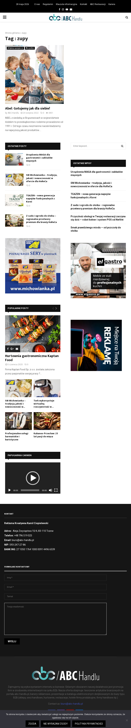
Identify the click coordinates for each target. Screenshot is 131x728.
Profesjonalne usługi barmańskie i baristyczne (16, 436)
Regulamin (48, 4)
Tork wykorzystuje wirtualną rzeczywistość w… (44, 404)
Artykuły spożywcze (15, 48)
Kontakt (83, 4)
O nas (37, 4)
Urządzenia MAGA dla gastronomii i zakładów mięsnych (39, 158)
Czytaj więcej (93, 726)
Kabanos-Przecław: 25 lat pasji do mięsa (46, 434)
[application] (32, 477)
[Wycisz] (50, 490)
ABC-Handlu (13, 113)
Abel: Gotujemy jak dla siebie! (27, 108)
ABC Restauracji (98, 4)
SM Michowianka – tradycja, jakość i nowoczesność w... (15, 404)
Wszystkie (30, 48)
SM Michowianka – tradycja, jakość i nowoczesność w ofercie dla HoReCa (41, 178)
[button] (33, 478)
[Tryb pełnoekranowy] (56, 490)
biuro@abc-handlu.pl (72, 703)
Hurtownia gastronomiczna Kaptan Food (32, 358)
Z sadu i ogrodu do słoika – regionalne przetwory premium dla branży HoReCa (41, 219)
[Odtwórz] (9, 490)
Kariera (111, 4)
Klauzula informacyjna (66, 4)
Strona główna (12, 33)
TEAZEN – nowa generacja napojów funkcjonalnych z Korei (40, 199)
